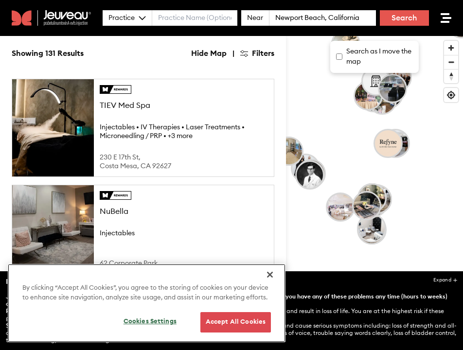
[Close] (270, 274)
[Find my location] (451, 95)
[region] (146, 303)
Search (404, 18)
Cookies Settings (150, 321)
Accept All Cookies (236, 322)
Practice (127, 18)
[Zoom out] (451, 62)
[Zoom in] (451, 48)
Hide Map (209, 53)
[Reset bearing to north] (451, 76)
